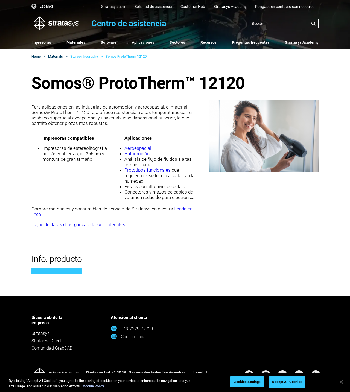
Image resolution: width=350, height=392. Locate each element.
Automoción (137, 153)
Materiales (75, 42)
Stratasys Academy (230, 6)
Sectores (177, 42)
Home (36, 56)
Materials (55, 56)
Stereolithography (84, 56)
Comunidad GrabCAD (51, 348)
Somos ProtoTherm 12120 (126, 56)
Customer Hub (192, 6)
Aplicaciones (143, 42)
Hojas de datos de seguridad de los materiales (78, 224)
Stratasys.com (113, 6)
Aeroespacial (137, 148)
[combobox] (283, 23)
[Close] (341, 382)
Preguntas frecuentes (251, 42)
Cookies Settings (247, 382)
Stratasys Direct (46, 340)
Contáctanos (128, 336)
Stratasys (40, 333)
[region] (175, 382)
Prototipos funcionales (147, 170)
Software (108, 42)
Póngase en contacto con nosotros (284, 6)
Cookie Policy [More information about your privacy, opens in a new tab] (93, 386)
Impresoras (41, 42)
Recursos (208, 42)
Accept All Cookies (287, 382)
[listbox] (58, 6)
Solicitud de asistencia (153, 6)
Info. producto (56, 259)
